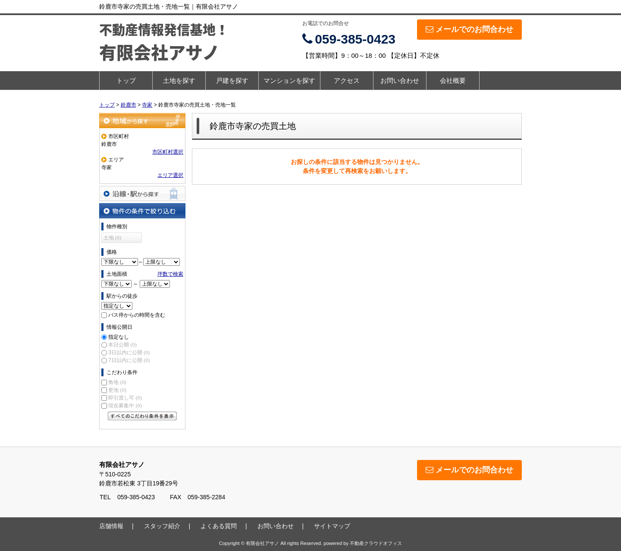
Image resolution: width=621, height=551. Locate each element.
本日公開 (122, 345)
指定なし (118, 337)
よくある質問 (219, 526)
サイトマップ (332, 526)
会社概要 (453, 80)
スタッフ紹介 (162, 526)
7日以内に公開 (129, 360)
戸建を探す (232, 80)
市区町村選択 (167, 152)
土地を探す (179, 80)
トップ (126, 80)
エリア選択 (170, 175)
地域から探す (142, 120)
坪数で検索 (170, 274)
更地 (117, 390)
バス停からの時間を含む (136, 315)
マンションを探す (289, 80)
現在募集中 (124, 406)
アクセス (347, 80)
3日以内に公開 (129, 352)
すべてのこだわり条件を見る (142, 416)
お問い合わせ (399, 80)
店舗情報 (111, 526)
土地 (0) (112, 238)
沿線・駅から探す (142, 193)
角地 (117, 382)
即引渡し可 (124, 398)
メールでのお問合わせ (469, 29)
